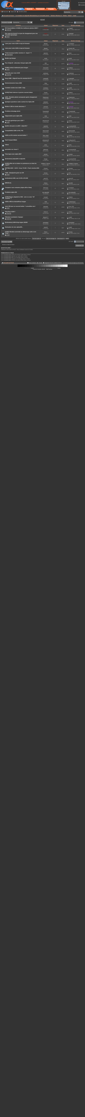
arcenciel (46, 106)
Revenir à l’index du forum (8, 244)
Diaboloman (46, 97)
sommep (71, 63)
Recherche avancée (82, 12)
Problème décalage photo (12, 111)
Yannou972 (45, 67)
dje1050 (71, 183)
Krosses (46, 168)
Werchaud (45, 187)
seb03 (70, 83)
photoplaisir (45, 222)
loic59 (45, 58)
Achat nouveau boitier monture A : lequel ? (18, 53)
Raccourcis (5, 11)
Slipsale (46, 43)
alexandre (45, 206)
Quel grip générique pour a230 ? (14, 120)
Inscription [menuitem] (82, 5)
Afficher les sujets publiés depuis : (28, 238)
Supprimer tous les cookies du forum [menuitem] (53, 262)
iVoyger (45, 159)
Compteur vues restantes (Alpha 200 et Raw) (18, 187)
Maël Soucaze (49, 269)
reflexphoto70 (45, 120)
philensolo (45, 149)
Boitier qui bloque (10, 58)
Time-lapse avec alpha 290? (13, 154)
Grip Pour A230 (9, 211)
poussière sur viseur (11, 149)
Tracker (45, 92)
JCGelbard (71, 43)
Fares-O (46, 211)
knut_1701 (71, 206)
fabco (70, 53)
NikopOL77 (45, 217)
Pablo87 (71, 28)
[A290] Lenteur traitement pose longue (16, 67)
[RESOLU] (8, 183)
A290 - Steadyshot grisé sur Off (14, 173)
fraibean (71, 67)
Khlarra (45, 183)
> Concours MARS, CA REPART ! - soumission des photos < (35, 2)
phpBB (32, 268)
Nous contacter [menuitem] (32, 262)
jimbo (45, 144)
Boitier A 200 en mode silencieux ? (15, 106)
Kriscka (45, 173)
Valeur (7, 144)
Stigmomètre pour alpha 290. (13, 116)
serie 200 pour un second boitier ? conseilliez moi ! (20, 206)
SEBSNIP (71, 33)
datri (46, 63)
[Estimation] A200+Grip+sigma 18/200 (16, 222)
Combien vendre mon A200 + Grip (15, 87)
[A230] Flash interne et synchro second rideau (19, 92)
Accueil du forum (9, 262)
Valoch (70, 120)
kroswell (46, 197)
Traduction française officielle (39, 269)
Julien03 (46, 227)
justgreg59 (45, 78)
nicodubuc (45, 88)
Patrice (45, 232)
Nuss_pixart (45, 135)
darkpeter (45, 102)
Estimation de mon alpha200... (14, 227)
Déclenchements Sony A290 (13, 83)
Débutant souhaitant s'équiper (14, 217)
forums (59, 268)
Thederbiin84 (46, 111)
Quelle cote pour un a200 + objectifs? (16, 126)
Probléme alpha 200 (11, 192)
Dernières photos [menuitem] (23, 11)
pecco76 (46, 178)
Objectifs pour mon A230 (12, 73)
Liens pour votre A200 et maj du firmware (17, 48)
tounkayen (71, 187)
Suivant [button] (83, 23)
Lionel (45, 28)
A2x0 (42, 20)
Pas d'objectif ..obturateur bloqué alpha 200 (18, 63)
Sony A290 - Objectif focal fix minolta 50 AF (18, 78)
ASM (46, 116)
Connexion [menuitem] (82, 2)
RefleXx (71, 92)
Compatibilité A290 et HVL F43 (14, 130)
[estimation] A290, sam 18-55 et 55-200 (16, 178)
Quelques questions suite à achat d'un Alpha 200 (19, 101)
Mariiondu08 (46, 130)
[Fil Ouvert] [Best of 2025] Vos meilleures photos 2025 (21, 28)
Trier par (49, 238)
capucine (46, 53)
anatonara (45, 73)
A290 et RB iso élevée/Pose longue (15, 201)
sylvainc (46, 154)
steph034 (46, 126)
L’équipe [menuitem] (40, 262)
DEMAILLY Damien (45, 163)
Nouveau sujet (6, 22)
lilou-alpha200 (45, 192)
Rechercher (79, 12)
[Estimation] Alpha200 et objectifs (15, 158)
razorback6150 (72, 126)
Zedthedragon (72, 201)
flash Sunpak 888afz (11, 140)
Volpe (45, 83)
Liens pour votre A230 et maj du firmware (17, 43)
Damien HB (71, 48)
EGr (70, 173)
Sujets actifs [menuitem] (13, 11)
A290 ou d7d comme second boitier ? (16, 135)
